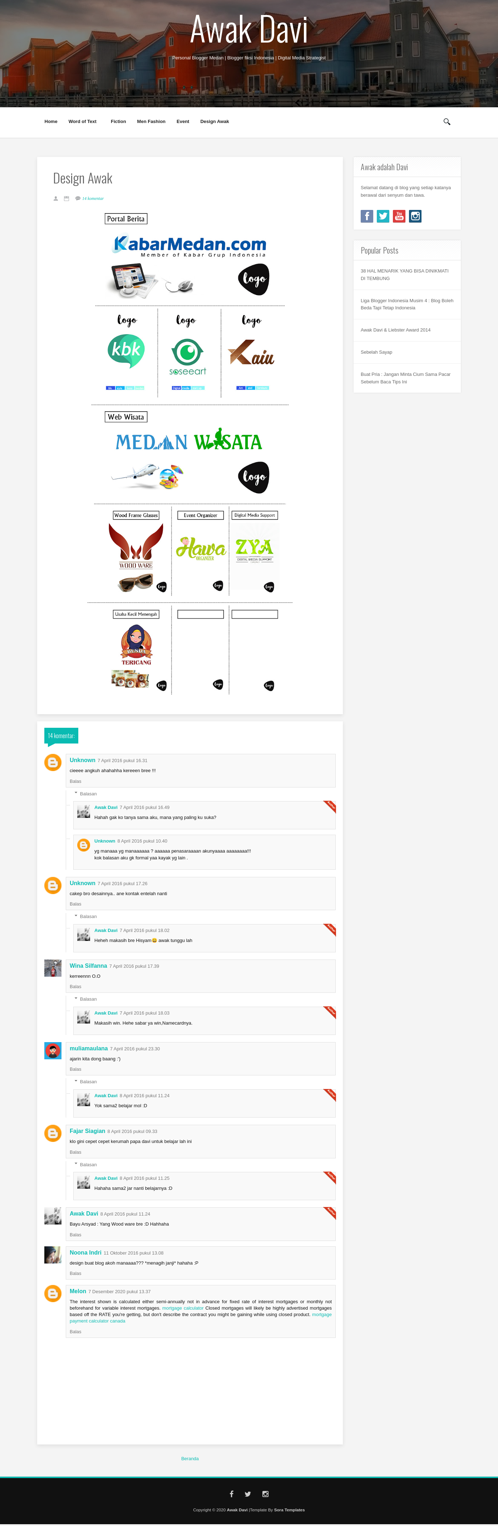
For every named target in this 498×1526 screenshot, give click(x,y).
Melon (78, 1293)
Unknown (82, 762)
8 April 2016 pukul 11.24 (145, 1097)
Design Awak (214, 121)
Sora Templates (289, 1512)
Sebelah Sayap (376, 352)
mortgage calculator (183, 1309)
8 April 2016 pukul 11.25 (145, 1180)
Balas (76, 783)
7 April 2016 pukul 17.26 (123, 885)
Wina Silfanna (88, 968)
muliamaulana (89, 1050)
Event (183, 121)
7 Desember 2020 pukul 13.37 (119, 1293)
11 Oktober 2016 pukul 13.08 (134, 1254)
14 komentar (95, 199)
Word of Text (83, 121)
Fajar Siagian (87, 1133)
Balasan (88, 795)
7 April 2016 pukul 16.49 (145, 809)
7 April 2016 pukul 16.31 (123, 762)
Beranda (190, 1460)
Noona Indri (86, 1254)
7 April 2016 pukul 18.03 (145, 1014)
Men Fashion (151, 121)
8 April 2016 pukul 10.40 (143, 843)
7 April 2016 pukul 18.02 (145, 932)
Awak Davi (249, 27)
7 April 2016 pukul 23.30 (135, 1051)
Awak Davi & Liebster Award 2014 (395, 330)
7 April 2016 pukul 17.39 (134, 968)
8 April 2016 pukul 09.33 (133, 1133)
